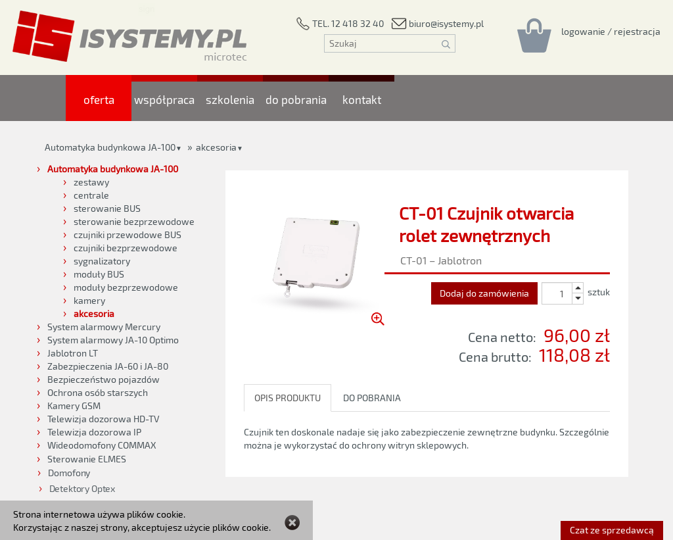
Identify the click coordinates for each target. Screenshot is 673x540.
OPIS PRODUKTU (287, 397)
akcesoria (216, 147)
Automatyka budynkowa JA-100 (110, 147)
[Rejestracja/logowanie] (611, 31)
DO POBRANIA (372, 397)
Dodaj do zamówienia (484, 293)
